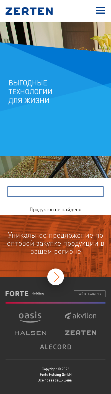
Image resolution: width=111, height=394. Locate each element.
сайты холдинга (89, 294)
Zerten (30, 11)
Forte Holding (25, 293)
